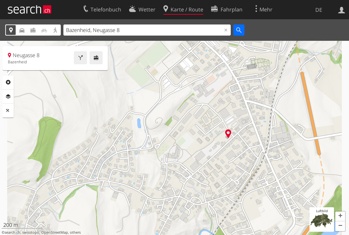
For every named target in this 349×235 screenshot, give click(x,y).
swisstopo (30, 232)
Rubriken (8, 82)
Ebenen (8, 96)
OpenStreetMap (54, 232)
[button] (340, 216)
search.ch (12, 232)
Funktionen (8, 111)
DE (318, 9)
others (75, 232)
